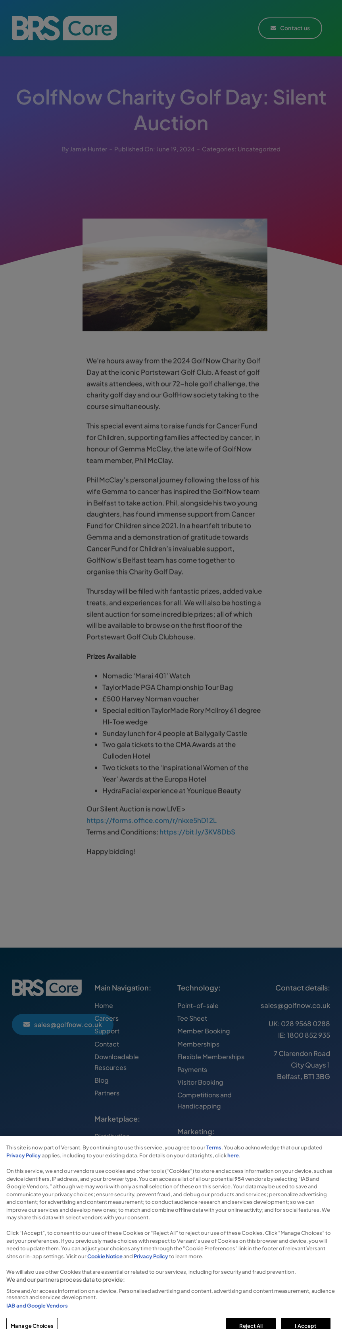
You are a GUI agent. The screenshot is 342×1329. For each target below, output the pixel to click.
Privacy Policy (23, 1170)
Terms (213, 1162)
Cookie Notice (105, 1271)
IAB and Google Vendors (37, 1320)
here (233, 1170)
